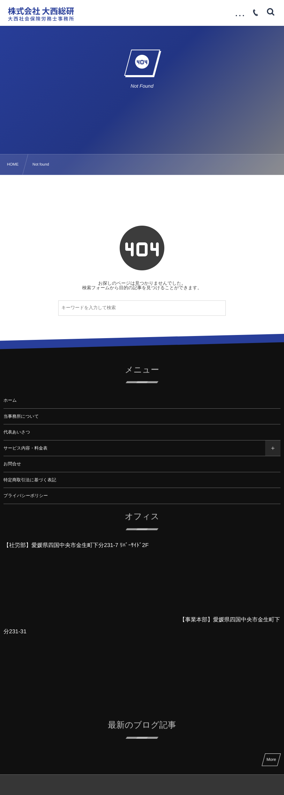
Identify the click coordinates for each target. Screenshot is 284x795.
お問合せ (12, 463)
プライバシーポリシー (25, 495)
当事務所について (21, 416)
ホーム (10, 400)
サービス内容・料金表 (25, 448)
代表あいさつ (16, 432)
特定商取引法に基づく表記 (29, 479)
